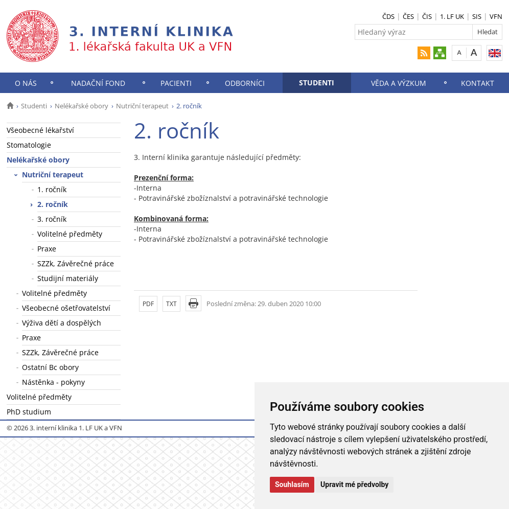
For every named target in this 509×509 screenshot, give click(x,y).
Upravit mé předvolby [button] (354, 484)
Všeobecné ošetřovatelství (66, 308)
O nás (26, 83)
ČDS (388, 16)
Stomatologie (29, 145)
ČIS (427, 16)
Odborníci (245, 83)
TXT (171, 303)
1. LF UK (452, 16)
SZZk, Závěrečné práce (75, 263)
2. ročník (52, 204)
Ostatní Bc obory (50, 367)
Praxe (46, 248)
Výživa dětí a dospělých (61, 323)
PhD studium (29, 412)
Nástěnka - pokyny (53, 382)
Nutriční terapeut (142, 105)
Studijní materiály (67, 278)
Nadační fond (98, 83)
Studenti (316, 82)
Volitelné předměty (69, 234)
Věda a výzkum (398, 83)
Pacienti (176, 83)
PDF (148, 303)
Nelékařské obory (81, 105)
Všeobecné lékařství (40, 130)
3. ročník (51, 219)
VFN (496, 16)
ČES (408, 16)
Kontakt (477, 83)
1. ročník (51, 189)
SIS (476, 16)
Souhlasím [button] (292, 484)
